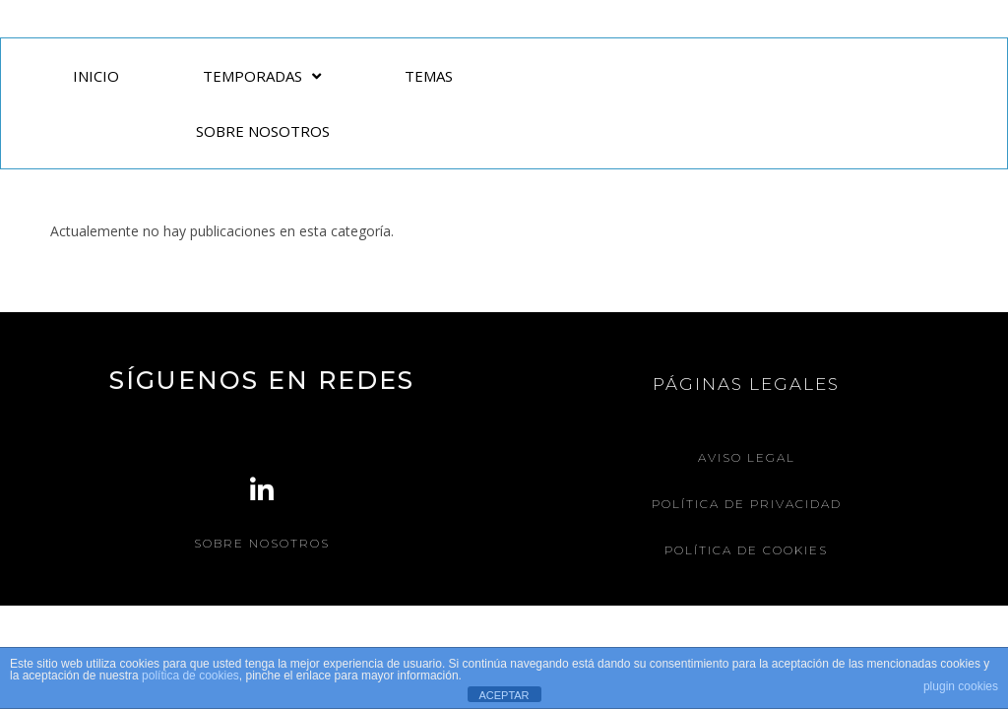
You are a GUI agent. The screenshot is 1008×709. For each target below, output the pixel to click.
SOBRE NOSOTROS (263, 131)
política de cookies (190, 675)
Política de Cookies (746, 550)
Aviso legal (746, 457)
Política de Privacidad (747, 503)
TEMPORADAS (262, 76)
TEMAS (429, 76)
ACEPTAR (503, 695)
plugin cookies (960, 686)
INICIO (96, 76)
